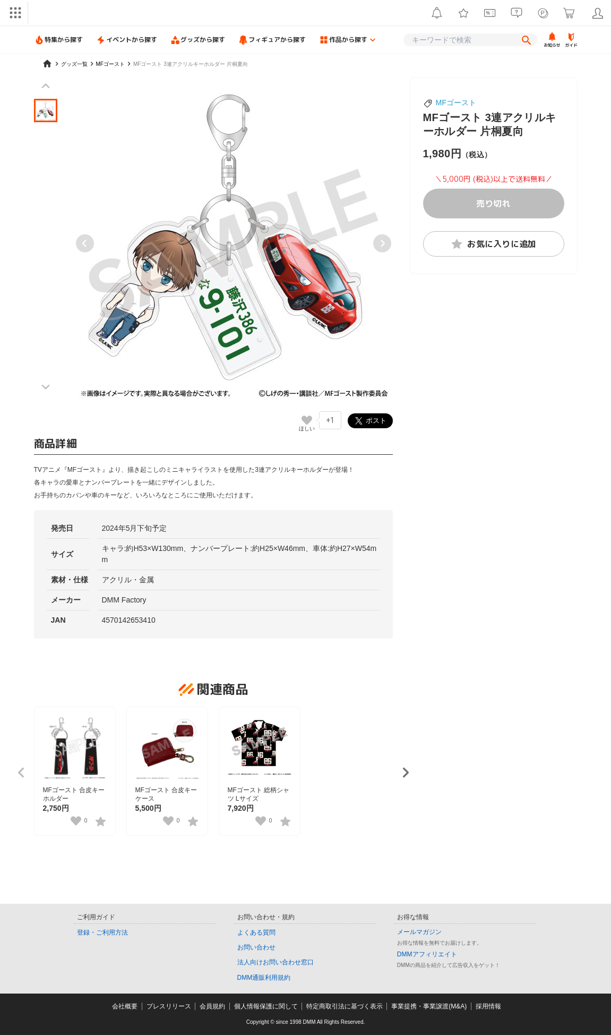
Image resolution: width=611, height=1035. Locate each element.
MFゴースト (456, 102)
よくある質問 (256, 932)
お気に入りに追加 (493, 243)
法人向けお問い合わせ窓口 (275, 962)
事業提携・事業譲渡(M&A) (429, 1006)
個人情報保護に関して (266, 1006)
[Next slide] (382, 243)
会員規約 (212, 1006)
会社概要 (124, 1006)
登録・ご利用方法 (102, 932)
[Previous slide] (85, 243)
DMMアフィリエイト (427, 954)
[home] (47, 63)
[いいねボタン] (307, 420)
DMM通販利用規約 (264, 977)
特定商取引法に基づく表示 (344, 1006)
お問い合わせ (256, 947)
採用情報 (488, 1006)
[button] (45, 110)
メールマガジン (419, 932)
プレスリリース (169, 1006)
